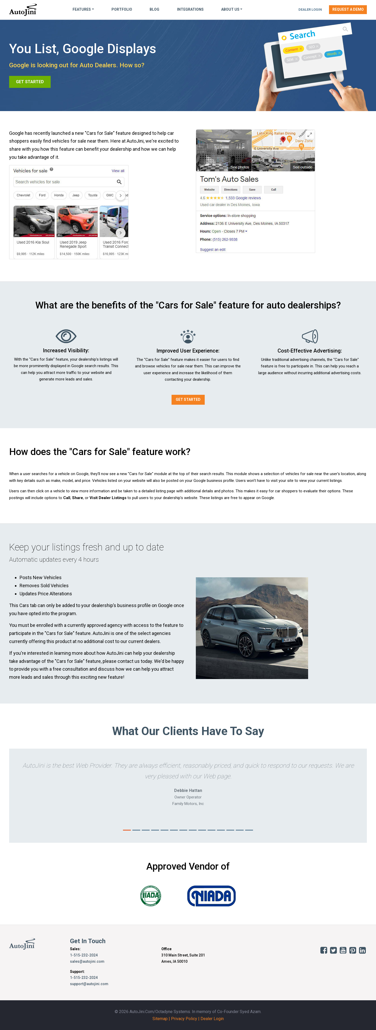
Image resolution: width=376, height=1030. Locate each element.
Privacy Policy (184, 1018)
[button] (36, 796)
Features (82, 9)
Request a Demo (348, 9)
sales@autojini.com (87, 961)
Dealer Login (310, 9)
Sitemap (160, 1018)
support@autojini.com (89, 984)
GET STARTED (30, 81)
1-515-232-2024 (84, 955)
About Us (230, 9)
